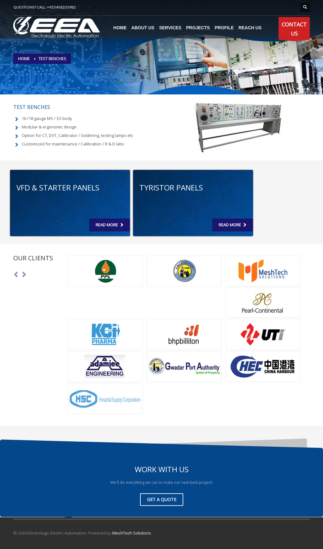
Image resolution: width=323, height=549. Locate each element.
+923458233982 (61, 7)
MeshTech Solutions (131, 533)
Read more (110, 225)
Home (24, 58)
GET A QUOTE (161, 499)
